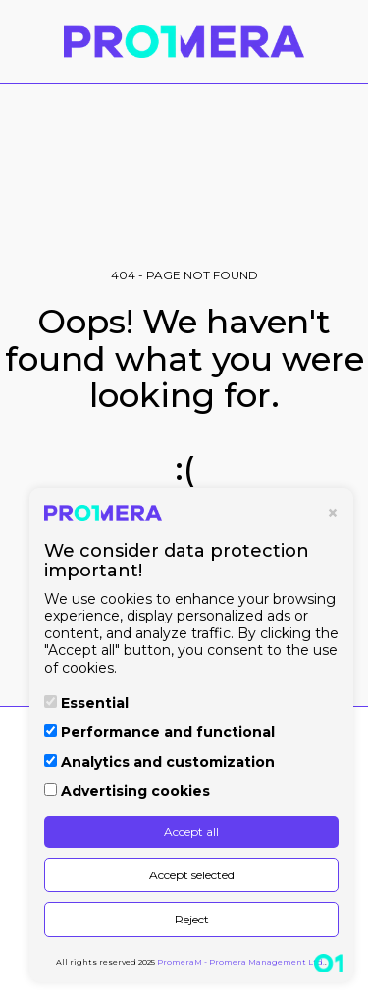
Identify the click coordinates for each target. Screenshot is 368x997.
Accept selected (192, 875)
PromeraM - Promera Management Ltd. (241, 962)
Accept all (191, 831)
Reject (192, 919)
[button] (21, 41)
